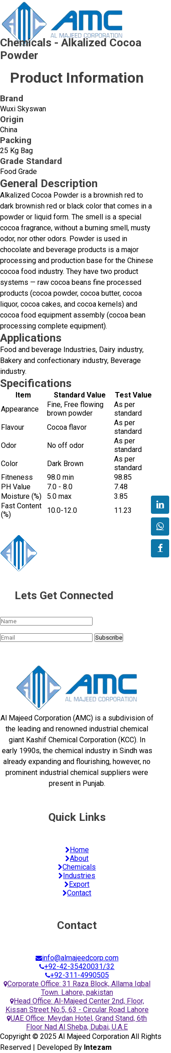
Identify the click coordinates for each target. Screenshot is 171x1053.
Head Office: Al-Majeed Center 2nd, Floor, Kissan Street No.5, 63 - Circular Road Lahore (77, 1005)
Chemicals (77, 867)
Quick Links (77, 817)
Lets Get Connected (64, 595)
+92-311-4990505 (77, 975)
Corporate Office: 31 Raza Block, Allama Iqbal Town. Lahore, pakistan (77, 988)
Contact (76, 893)
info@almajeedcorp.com (77, 958)
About (76, 858)
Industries (76, 875)
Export (76, 884)
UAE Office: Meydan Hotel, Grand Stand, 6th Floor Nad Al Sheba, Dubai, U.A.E (77, 1022)
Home (77, 849)
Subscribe (108, 637)
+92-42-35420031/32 (76, 966)
